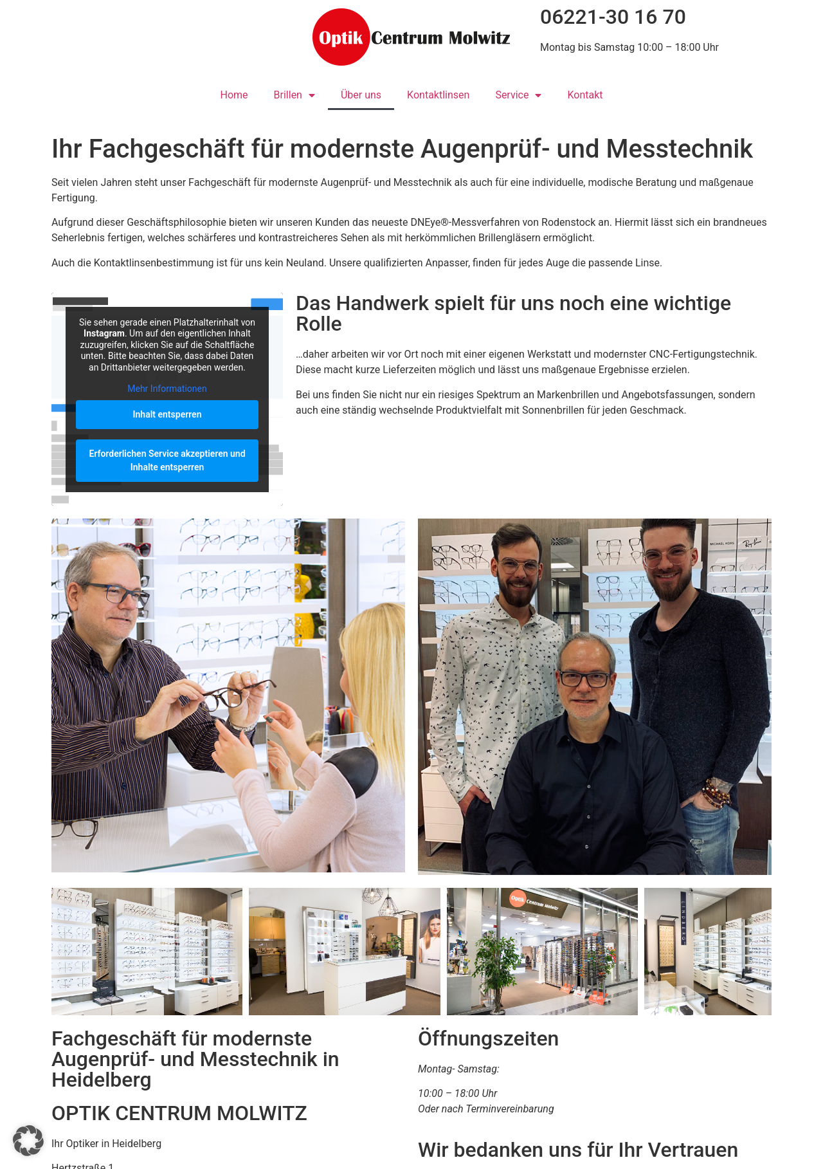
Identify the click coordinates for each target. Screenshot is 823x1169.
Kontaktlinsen (438, 95)
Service (518, 95)
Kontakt (584, 95)
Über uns (361, 95)
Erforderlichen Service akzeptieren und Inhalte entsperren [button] (167, 460)
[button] (28, 1140)
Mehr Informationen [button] (166, 388)
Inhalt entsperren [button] (167, 414)
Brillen (294, 95)
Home (234, 95)
